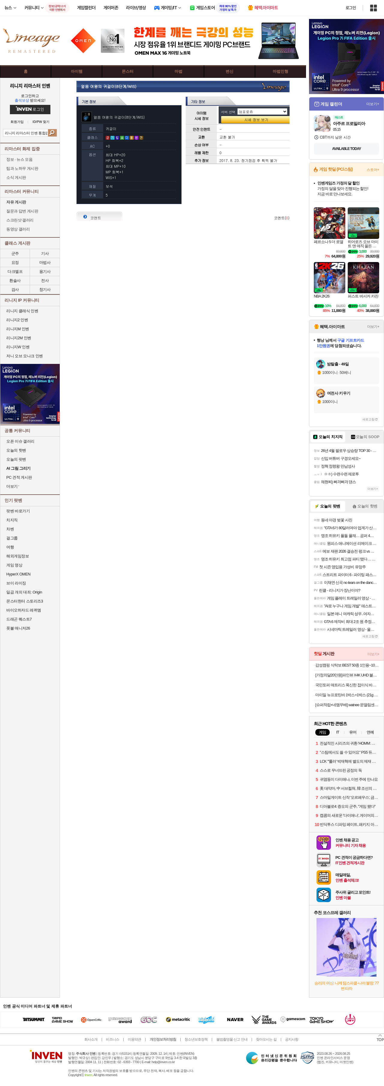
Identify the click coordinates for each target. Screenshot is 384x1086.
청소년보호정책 (196, 1039)
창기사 (45, 289)
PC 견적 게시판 (19, 477)
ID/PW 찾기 (41, 122)
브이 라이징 (16, 583)
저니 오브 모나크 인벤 (24, 356)
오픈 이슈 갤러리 (20, 441)
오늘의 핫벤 (16, 450)
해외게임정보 (17, 556)
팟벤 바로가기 (18, 511)
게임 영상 (14, 565)
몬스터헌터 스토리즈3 (24, 601)
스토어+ (373, 170)
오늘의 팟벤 (16, 459)
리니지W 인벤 (17, 347)
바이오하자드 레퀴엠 (23, 610)
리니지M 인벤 (17, 329)
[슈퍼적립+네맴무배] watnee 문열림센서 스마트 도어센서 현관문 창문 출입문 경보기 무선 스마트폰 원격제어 (347, 705)
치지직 (12, 520)
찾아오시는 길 (266, 1039)
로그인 (351, 7)
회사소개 (91, 1039)
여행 (10, 547)
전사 (45, 280)
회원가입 (17, 122)
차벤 (10, 529)
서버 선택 (228, 112)
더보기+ (372, 104)
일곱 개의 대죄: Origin (24, 592)
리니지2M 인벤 (18, 338)
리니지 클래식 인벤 (22, 311)
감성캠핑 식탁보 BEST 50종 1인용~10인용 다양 (347, 665)
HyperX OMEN (18, 574)
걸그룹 (12, 538)
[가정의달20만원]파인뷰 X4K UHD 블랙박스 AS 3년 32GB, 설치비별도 (347, 675)
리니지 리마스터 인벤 (30, 85)
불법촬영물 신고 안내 (232, 1039)
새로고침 (368, 419)
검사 (15, 289)
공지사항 (291, 1039)
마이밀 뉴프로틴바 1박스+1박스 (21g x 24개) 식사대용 (347, 695)
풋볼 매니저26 (18, 628)
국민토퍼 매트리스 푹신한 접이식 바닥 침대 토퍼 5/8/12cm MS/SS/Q (347, 685)
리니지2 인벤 (17, 320)
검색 (52, 132)
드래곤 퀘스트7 (19, 619)
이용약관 (134, 1039)
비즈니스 (112, 1039)
